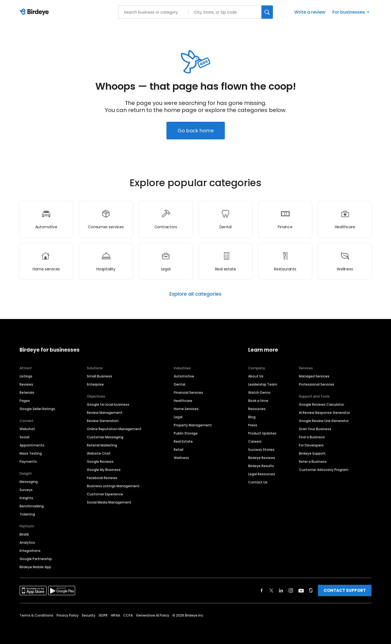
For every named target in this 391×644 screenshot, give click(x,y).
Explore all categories (195, 294)
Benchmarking (32, 506)
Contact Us (257, 482)
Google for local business (108, 404)
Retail (178, 449)
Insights (26, 498)
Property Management (193, 425)
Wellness (181, 457)
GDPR (103, 615)
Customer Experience (105, 494)
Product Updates (262, 433)
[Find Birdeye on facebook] (262, 590)
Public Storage (186, 433)
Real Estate (183, 441)
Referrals (27, 392)
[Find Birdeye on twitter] (271, 590)
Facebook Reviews (102, 478)
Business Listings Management (113, 486)
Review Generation (103, 420)
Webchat (27, 429)
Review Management (104, 412)
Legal (178, 417)
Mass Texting (31, 453)
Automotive (184, 376)
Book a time (258, 400)
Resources (257, 409)
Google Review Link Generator (324, 420)
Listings (26, 376)
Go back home (196, 130)
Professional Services (316, 384)
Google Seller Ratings (37, 409)
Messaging (29, 481)
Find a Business (312, 437)
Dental (179, 384)
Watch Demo (259, 392)
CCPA (128, 615)
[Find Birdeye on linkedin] (281, 590)
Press (252, 425)
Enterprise (95, 384)
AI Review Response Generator (324, 412)
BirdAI (24, 534)
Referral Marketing (102, 445)
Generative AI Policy (152, 615)
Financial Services (188, 392)
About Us (255, 376)
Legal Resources (261, 474)
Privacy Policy (67, 615)
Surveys (26, 489)
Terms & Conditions (36, 615)
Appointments (32, 445)
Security (88, 615)
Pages (25, 400)
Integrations (30, 550)
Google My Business (104, 469)
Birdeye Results (261, 466)
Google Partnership (36, 559)
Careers (254, 441)
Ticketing (27, 514)
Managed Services (314, 376)
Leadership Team (262, 384)
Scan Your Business (315, 429)
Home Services (186, 409)
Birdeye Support (312, 453)
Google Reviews (100, 461)
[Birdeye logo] (35, 12)
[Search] (267, 12)
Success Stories (261, 449)
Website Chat (99, 453)
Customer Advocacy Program (323, 469)
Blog (252, 417)
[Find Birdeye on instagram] (291, 590)
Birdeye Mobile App (35, 567)
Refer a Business (313, 461)
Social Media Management (109, 502)
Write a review (309, 12)
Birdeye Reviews (261, 457)
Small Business (99, 376)
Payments (28, 461)
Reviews (26, 384)
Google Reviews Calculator (321, 404)
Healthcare (183, 400)
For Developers (311, 445)
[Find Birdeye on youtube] (301, 590)
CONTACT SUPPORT (345, 590)
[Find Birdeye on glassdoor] (311, 590)
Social (24, 437)
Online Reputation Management (114, 429)
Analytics (27, 542)
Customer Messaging (105, 437)
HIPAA (115, 615)
